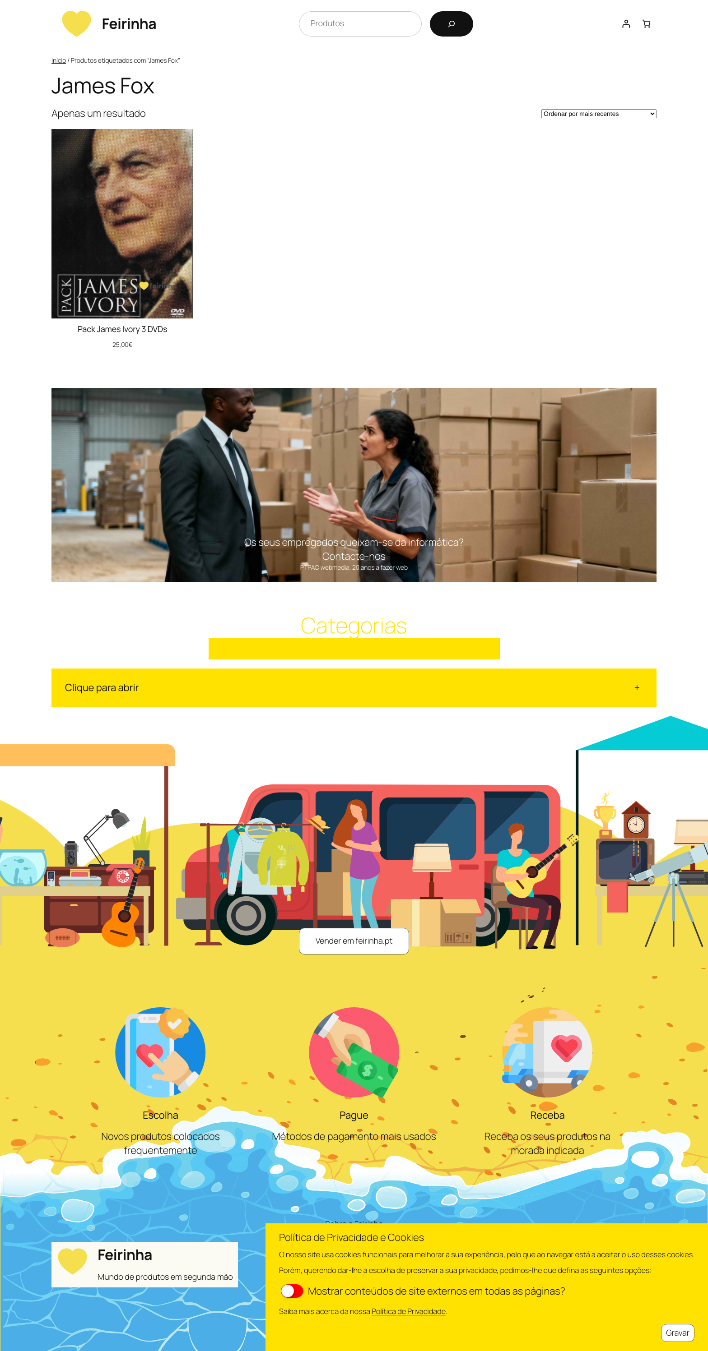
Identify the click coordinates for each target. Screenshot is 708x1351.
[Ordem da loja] (599, 113)
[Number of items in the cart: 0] (646, 24)
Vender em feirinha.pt (354, 941)
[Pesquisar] (451, 24)
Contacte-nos (354, 556)
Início (58, 60)
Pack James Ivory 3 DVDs (122, 329)
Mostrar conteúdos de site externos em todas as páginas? (423, 1291)
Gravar (677, 1333)
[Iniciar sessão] (626, 24)
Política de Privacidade (409, 1311)
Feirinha (129, 23)
